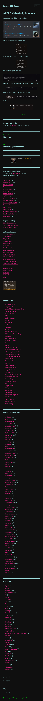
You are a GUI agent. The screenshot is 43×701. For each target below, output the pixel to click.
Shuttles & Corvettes (11, 361)
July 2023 (8, 491)
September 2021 (10, 541)
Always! (7, 590)
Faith (6, 608)
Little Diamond (9, 318)
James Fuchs (7, 191)
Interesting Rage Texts (12, 352)
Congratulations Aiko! (9, 266)
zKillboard (6, 677)
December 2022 (10, 507)
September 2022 (10, 514)
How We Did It (7, 243)
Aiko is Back (9, 383)
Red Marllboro (7, 182)
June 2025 (8, 439)
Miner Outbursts (10, 401)
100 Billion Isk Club (11, 311)
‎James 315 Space (11, 6)
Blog (4, 689)
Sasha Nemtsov (8, 184)
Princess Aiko (9, 114)
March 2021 (8, 554)
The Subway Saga (8, 248)
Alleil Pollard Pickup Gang (13, 334)
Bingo (7, 597)
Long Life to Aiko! (10, 370)
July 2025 (8, 437)
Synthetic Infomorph (10, 212)
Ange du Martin (8, 200)
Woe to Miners (7, 270)
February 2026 (9, 421)
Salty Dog (6, 245)
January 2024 (9, 478)
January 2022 (9, 532)
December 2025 (10, 426)
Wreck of (8, 669)
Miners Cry (8, 390)
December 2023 (10, 480)
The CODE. (6, 681)
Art (6, 595)
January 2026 (9, 424)
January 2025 (9, 451)
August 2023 (9, 489)
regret (7, 642)
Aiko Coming (9, 404)
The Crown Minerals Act (10, 225)
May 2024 (8, 469)
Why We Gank (7, 239)
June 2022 (8, 521)
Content (7, 606)
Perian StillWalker (9, 198)
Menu (37, 6)
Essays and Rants (10, 367)
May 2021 (8, 550)
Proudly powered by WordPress (21, 698)
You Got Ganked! (8, 236)
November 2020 (10, 563)
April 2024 (8, 471)
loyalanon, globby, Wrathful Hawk (16, 633)
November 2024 (10, 455)
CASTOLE (8, 599)
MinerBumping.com (9, 223)
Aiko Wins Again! (10, 381)
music (7, 638)
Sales (6, 647)
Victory (7, 662)
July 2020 (8, 572)
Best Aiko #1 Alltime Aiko (13, 356)
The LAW (8, 345)
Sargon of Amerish (11, 649)
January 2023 (9, 505)
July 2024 (8, 464)
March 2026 (9, 419)
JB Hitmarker (7, 209)
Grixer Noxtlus (8, 193)
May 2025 (8, 442)
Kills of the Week (10, 629)
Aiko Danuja (16, 173)
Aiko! (4, 277)
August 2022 (9, 516)
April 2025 (8, 444)
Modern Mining (10, 313)
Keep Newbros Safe (8, 252)
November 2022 (10, 509)
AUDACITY (8, 336)
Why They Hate (7, 241)
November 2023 (10, 482)
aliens (7, 588)
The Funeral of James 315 (10, 263)
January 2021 (9, 559)
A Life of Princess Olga (10, 227)
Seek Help (6, 272)
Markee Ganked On (9, 254)
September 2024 (10, 460)
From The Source (10, 613)
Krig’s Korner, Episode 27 (13, 349)
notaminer (8, 640)
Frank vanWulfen (8, 214)
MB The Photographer (10, 203)
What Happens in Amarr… (13, 354)
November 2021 (10, 536)
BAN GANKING (9, 365)
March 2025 (9, 446)
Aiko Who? (6, 693)
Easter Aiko (8, 322)
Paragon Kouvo (8, 205)
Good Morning (9, 399)
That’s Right (9, 358)
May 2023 (8, 496)
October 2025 (9, 430)
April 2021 (8, 552)
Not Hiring (8, 320)
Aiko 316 (7, 388)
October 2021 (9, 539)
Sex (6, 651)
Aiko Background (10, 338)
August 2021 (9, 543)
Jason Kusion (7, 189)
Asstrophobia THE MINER (13, 374)
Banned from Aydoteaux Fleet (14, 309)
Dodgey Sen (7, 207)
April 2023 (8, 498)
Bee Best (7, 343)
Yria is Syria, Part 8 (11, 347)
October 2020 (9, 566)
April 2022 (8, 525)
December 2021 (10, 534)
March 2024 (9, 473)
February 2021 (9, 557)
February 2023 (9, 503)
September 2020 (10, 568)
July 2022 (8, 518)
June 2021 (8, 548)
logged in (14, 125)
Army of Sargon (10, 379)
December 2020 (10, 561)
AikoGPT (7, 397)
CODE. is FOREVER (8, 257)
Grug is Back (9, 386)
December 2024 (10, 453)
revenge (7, 644)
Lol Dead (7, 325)
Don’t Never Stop (8, 268)
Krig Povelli (8, 631)
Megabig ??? (9, 307)
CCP (28, 114)
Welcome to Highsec (11, 395)
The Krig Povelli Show (9, 261)
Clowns (7, 604)
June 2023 (8, 494)
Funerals (7, 615)
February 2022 (9, 530)
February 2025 (9, 448)
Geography (8, 617)
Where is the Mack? (11, 331)
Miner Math (9, 635)
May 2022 (8, 523)
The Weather (9, 660)
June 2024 (8, 466)
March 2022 (9, 527)
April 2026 (8, 417)
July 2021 (8, 545)
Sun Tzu (7, 656)
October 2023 (9, 484)
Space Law (8, 653)
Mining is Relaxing (8, 250)
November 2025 (10, 428)
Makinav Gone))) (10, 340)
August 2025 (9, 435)
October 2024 (9, 457)
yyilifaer (5, 196)
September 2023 (10, 487)
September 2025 (10, 433)
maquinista (7, 216)
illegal (7, 624)
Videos (7, 665)
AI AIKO (7, 329)
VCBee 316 (6, 180)
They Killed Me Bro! (9, 234)
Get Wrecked (9, 372)
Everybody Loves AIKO (12, 376)
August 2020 (9, 570)
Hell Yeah (6, 275)
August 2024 (9, 462)
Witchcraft (8, 667)
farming (7, 611)
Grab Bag (8, 622)
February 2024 (9, 475)
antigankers (9, 592)
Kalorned (6, 187)
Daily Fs (7, 363)
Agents (25, 114)
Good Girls (8, 620)
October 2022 (9, 512)
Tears (6, 658)
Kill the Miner (9, 316)
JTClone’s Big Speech (9, 259)
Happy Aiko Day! (10, 392)
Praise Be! (8, 327)
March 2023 (8, 500)
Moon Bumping (10, 304)
